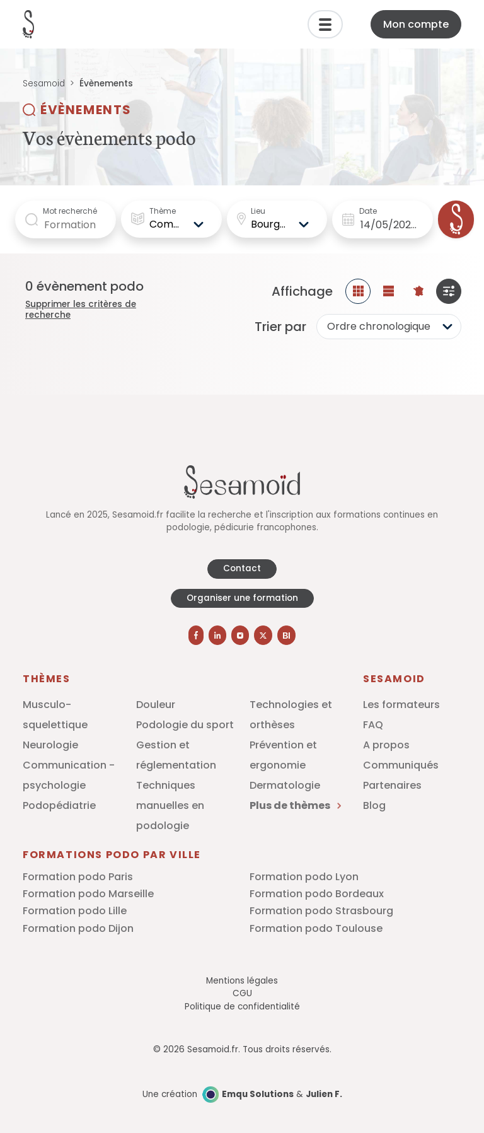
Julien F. (324, 1094)
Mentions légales (242, 981)
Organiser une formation (242, 598)
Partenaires (392, 785)
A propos (386, 745)
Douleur (155, 704)
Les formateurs (401, 704)
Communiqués (401, 765)
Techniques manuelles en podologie (170, 805)
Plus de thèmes (295, 805)
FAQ (373, 725)
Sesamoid (44, 84)
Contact (242, 568)
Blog (374, 805)
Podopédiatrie (59, 805)
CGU (242, 993)
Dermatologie (285, 785)
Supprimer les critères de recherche (80, 309)
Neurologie (50, 745)
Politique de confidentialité (242, 1007)
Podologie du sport (185, 725)
